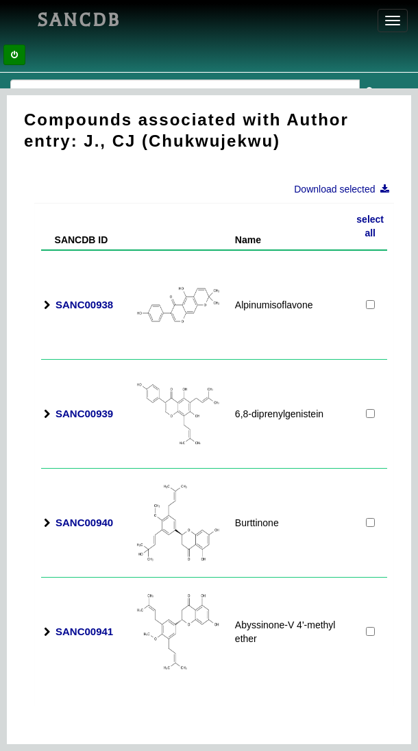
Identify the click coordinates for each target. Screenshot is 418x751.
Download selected (345, 189)
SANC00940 (84, 522)
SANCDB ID (76, 239)
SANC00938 (84, 304)
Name (248, 239)
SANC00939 (84, 413)
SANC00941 (84, 631)
